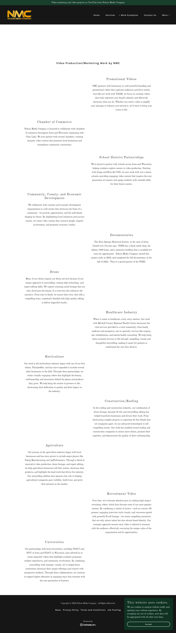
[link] (19, 15)
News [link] (58, 610)
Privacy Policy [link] (71, 610)
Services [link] (110, 15)
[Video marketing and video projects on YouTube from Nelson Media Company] (88, 2)
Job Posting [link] (114, 610)
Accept (148, 624)
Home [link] (97, 15)
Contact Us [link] (150, 15)
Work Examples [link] (129, 15)
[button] (165, 15)
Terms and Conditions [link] (93, 610)
